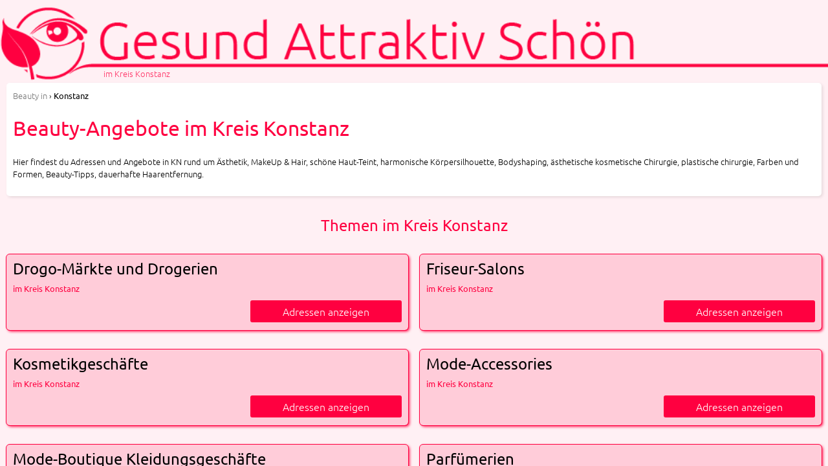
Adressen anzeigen (326, 311)
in (30, 95)
